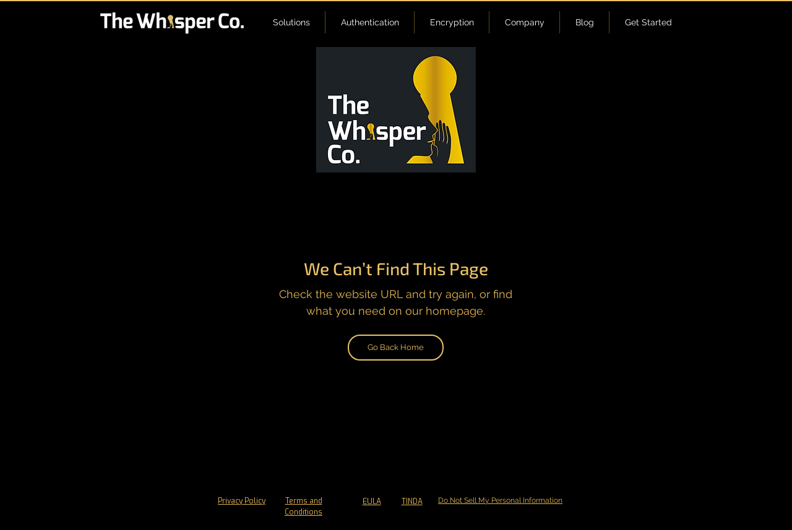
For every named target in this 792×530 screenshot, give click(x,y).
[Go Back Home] (396, 348)
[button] (291, 22)
